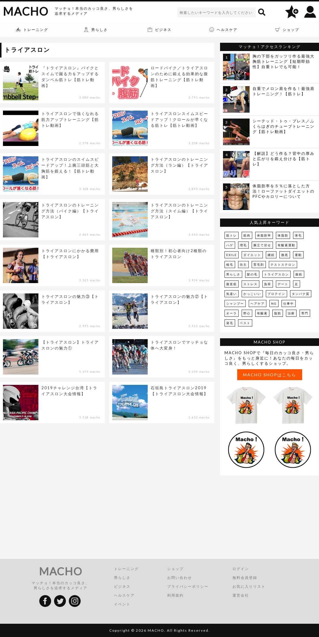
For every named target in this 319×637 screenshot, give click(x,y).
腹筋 (298, 274)
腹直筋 (231, 284)
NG (274, 303)
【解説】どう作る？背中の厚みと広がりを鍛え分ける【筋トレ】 (284, 158)
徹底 (284, 255)
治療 (291, 313)
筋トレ (231, 235)
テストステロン (283, 264)
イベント (122, 604)
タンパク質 (301, 293)
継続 (271, 255)
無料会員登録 (244, 577)
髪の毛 (252, 274)
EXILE (231, 255)
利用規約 (175, 595)
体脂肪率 (264, 235)
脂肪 (277, 313)
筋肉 (246, 235)
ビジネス (122, 586)
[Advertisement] (269, 518)
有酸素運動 (286, 245)
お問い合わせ (179, 577)
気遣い (231, 293)
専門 (304, 313)
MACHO (25, 11)
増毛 (243, 245)
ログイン (240, 569)
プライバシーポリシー (188, 586)
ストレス (250, 284)
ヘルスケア (124, 595)
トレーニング (126, 569)
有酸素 (262, 313)
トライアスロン (276, 274)
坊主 (243, 264)
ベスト (245, 323)
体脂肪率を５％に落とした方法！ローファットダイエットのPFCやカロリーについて (284, 191)
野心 (246, 313)
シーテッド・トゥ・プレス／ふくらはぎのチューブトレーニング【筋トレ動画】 (284, 126)
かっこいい (252, 293)
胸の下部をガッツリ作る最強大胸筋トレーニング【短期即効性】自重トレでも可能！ (284, 61)
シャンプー (235, 303)
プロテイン (276, 293)
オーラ (231, 313)
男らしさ (233, 274)
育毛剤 (258, 264)
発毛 (229, 323)
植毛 (229, 264)
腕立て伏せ (262, 245)
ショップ (175, 569)
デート (283, 284)
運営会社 (240, 595)
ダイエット (252, 255)
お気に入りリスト (249, 586)
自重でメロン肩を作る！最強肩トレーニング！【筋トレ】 (284, 91)
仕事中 (288, 303)
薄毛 (298, 235)
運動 (298, 255)
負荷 (267, 284)
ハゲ (229, 245)
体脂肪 (283, 235)
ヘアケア (257, 303)
